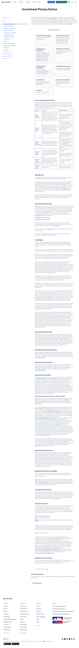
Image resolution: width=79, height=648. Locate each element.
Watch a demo (51, 2)
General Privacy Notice (37, 129)
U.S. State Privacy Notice (37, 167)
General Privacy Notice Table (38, 143)
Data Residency (40, 378)
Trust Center (38, 357)
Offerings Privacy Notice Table (38, 161)
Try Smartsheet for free (61, 2)
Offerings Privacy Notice (37, 153)
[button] (72, 2)
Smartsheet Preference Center (42, 217)
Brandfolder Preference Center (42, 219)
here (64, 178)
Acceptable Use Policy (40, 370)
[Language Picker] (69, 2)
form (51, 224)
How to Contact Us (43, 482)
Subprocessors (38, 445)
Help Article (38, 215)
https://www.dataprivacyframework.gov (44, 418)
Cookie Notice (56, 225)
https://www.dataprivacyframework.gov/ (44, 553)
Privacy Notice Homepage (37, 116)
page (43, 476)
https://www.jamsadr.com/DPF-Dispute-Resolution (47, 549)
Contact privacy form (45, 516)
